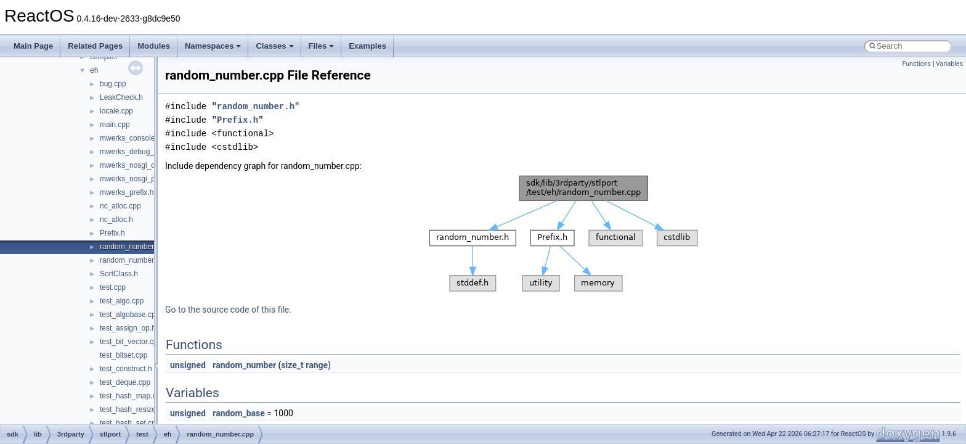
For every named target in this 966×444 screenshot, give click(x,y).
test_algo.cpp (122, 301)
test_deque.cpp (125, 382)
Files (322, 46)
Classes (274, 46)
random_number (244, 365)
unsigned (188, 365)
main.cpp (115, 124)
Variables (949, 64)
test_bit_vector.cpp (130, 341)
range (317, 365)
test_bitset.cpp (123, 355)
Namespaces (213, 46)
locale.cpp (116, 111)
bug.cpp (113, 84)
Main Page (33, 46)
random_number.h (130, 260)
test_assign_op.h (128, 328)
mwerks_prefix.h (126, 192)
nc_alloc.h (116, 219)
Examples (367, 46)
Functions (916, 64)
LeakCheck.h (121, 97)
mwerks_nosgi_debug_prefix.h (150, 165)
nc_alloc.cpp (120, 206)
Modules (153, 46)
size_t (292, 365)
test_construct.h (126, 368)
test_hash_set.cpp (130, 423)
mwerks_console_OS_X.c (142, 138)
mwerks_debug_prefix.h (139, 151)
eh (94, 70)
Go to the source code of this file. (228, 309)
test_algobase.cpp (130, 314)
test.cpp (113, 287)
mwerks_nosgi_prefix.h (138, 179)
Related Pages (95, 46)
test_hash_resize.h (131, 409)
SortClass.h (119, 273)
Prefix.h (112, 233)
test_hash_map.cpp (132, 396)
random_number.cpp (134, 246)
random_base (239, 413)
